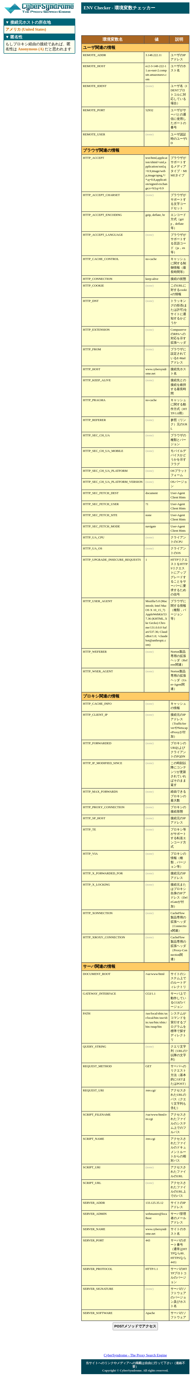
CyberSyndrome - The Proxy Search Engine (135, 1355)
